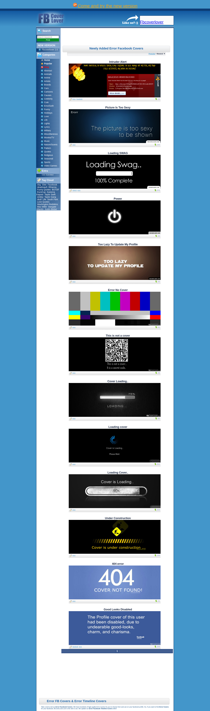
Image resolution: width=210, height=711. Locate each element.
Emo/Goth (49, 106)
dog (39, 184)
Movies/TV (49, 137)
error (74, 144)
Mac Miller (42, 207)
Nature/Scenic (51, 144)
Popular (152, 54)
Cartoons (48, 92)
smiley (40, 197)
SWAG (75, 190)
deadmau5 (42, 187)
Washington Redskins (47, 204)
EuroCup (41, 192)
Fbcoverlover (151, 22)
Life (46, 120)
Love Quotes (43, 202)
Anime (47, 77)
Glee (44, 184)
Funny (47, 109)
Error (74, 99)
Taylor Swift (50, 194)
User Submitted (47, 175)
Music (47, 141)
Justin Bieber (51, 209)
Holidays (48, 113)
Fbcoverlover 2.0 (50, 49)
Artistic (47, 81)
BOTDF (55, 189)
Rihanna (52, 187)
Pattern (47, 148)
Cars (46, 88)
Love (46, 116)
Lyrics (47, 127)
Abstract (48, 70)
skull (39, 199)
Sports (47, 162)
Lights (47, 123)
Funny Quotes (44, 189)
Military (47, 130)
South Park (52, 199)
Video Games (50, 165)
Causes (47, 95)
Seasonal (48, 158)
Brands (47, 84)
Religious (48, 155)
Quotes (47, 151)
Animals (48, 74)
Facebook (52, 184)
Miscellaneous (51, 134)
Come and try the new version (107, 5)
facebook (75, 646)
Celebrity (48, 99)
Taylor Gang (50, 197)
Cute (46, 102)
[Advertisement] (117, 37)
